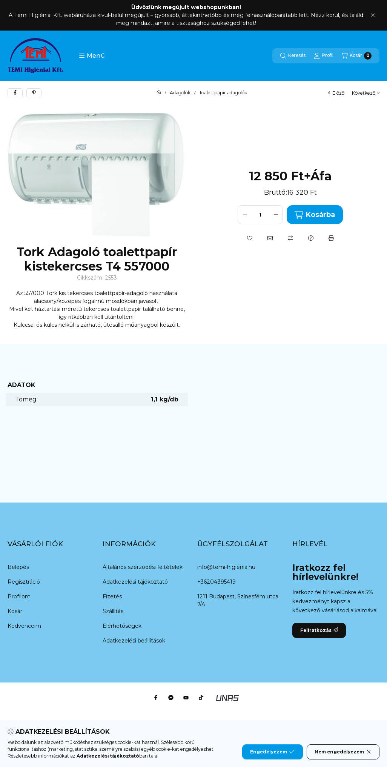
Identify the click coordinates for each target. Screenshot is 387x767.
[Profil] (323, 55)
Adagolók (180, 92)
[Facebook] (155, 697)
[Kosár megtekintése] (356, 55)
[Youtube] (186, 697)
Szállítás (113, 611)
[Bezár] (372, 15)
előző (336, 93)
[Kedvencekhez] (249, 238)
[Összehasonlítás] (290, 238)
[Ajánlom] (270, 238)
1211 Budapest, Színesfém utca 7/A (237, 600)
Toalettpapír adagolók (223, 92)
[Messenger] (170, 697)
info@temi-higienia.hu (226, 567)
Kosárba (315, 215)
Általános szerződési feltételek (143, 567)
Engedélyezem (272, 752)
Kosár (15, 611)
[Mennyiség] (260, 215)
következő (365, 93)
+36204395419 (216, 581)
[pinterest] (33, 92)
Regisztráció (24, 581)
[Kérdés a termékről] (310, 238)
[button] (92, 55)
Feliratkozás (319, 630)
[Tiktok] (201, 697)
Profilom (19, 596)
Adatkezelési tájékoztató (135, 581)
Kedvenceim (24, 626)
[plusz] (276, 215)
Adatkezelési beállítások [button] (134, 640)
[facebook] (15, 92)
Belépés (18, 567)
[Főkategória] (159, 92)
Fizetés (112, 596)
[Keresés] (293, 55)
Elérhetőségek (122, 626)
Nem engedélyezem (343, 752)
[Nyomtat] (331, 238)
